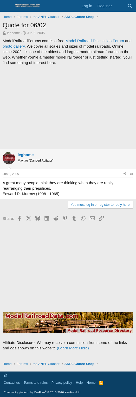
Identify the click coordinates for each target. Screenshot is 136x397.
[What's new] (119, 6)
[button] (5, 375)
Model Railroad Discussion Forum (95, 41)
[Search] (130, 6)
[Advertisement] (68, 107)
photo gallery (14, 46)
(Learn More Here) (73, 348)
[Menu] (7, 6)
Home (91, 383)
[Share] (124, 174)
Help (79, 383)
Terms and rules (36, 383)
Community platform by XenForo (42, 392)
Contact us (12, 383)
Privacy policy (61, 383)
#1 (131, 174)
